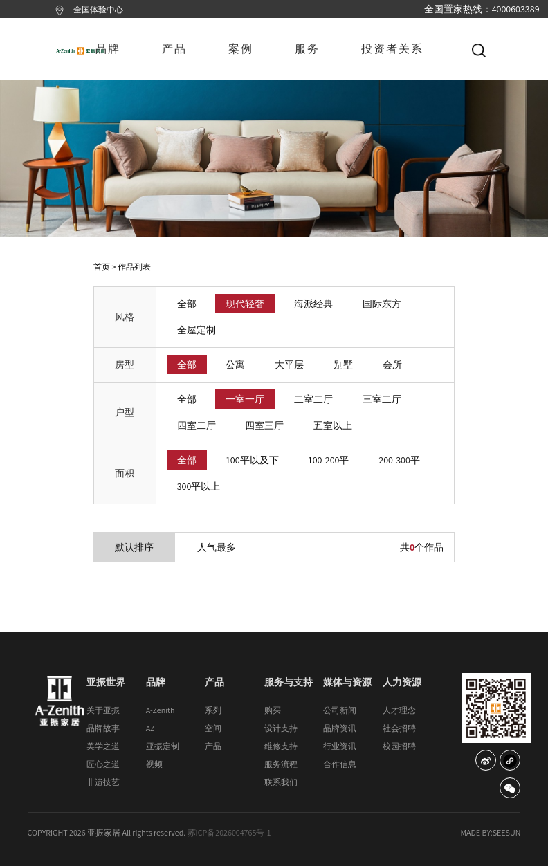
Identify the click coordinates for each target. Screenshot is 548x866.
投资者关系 (392, 49)
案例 (240, 49)
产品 (174, 49)
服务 (307, 49)
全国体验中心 (98, 9)
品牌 (107, 49)
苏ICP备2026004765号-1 (229, 832)
